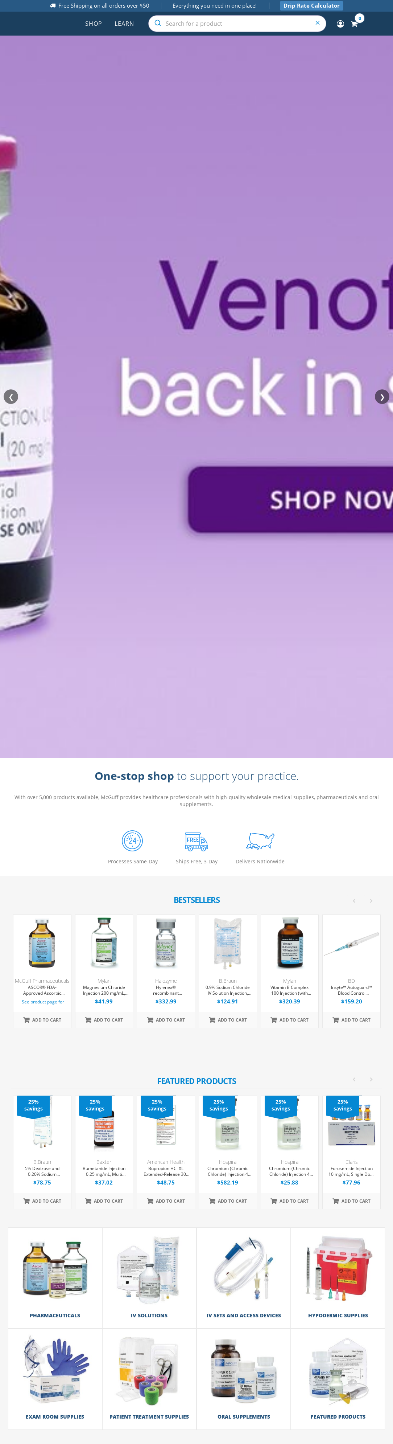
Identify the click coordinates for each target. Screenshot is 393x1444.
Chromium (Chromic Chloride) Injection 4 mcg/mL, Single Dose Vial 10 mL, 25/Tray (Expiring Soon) (228, 1172)
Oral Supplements (244, 1416)
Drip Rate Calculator (312, 5)
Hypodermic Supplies (338, 1315)
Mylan (104, 980)
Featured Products (338, 1416)
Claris (352, 1161)
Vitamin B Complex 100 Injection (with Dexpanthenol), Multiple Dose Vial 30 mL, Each (289, 991)
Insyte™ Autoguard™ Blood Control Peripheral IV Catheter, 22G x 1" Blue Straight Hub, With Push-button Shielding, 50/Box (352, 991)
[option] (196, 1152)
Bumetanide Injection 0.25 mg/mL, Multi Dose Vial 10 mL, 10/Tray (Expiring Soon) (104, 1172)
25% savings (33, 1105)
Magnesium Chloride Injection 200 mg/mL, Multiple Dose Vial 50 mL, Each (104, 991)
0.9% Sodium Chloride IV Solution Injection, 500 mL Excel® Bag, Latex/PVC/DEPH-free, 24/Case (228, 991)
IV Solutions (149, 1315)
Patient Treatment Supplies (149, 1416)
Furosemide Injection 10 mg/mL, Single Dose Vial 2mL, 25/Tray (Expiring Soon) (351, 1172)
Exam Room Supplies (55, 1416)
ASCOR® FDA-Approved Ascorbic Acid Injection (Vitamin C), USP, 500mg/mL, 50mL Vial (42, 991)
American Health (166, 1161)
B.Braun (228, 980)
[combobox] (237, 23)
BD (351, 980)
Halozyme (166, 980)
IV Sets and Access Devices (244, 1315)
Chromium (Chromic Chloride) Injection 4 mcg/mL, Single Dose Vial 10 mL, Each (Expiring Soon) (289, 1172)
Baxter (103, 1161)
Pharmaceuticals (55, 1315)
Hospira (227, 1161)
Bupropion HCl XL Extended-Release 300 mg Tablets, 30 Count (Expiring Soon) (166, 1172)
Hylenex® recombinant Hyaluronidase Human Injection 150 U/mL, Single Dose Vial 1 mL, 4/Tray (166, 991)
